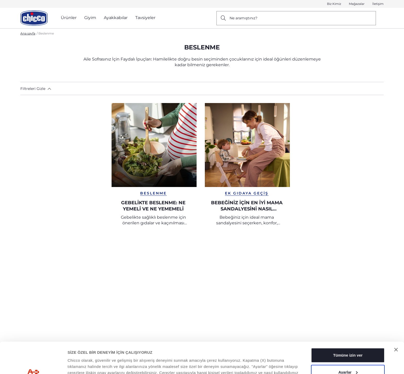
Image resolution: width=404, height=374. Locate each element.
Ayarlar (348, 343)
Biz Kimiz (334, 4)
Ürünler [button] (69, 17)
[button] (38, 88)
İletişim (378, 4)
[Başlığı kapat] (396, 320)
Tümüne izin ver (348, 326)
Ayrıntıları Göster (83, 364)
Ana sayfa (27, 33)
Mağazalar (357, 4)
